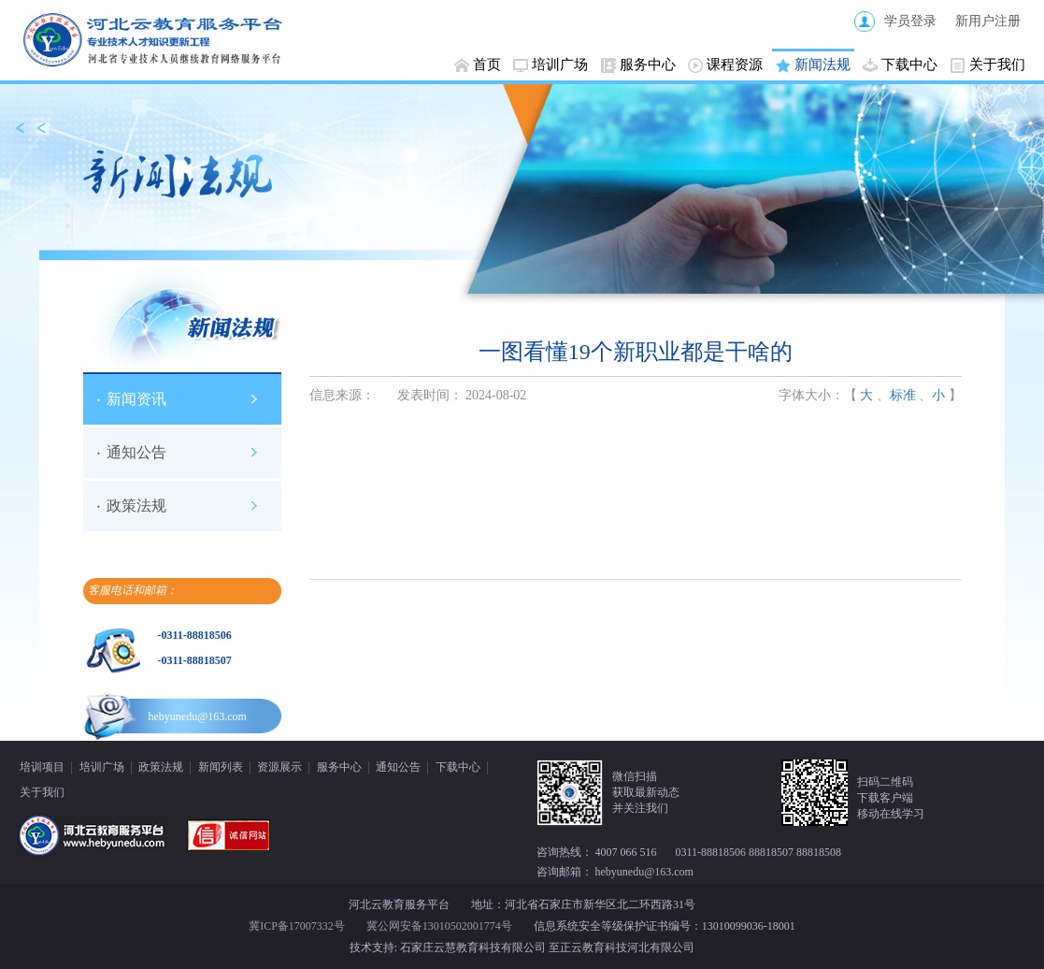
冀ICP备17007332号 (297, 926)
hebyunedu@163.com (198, 716)
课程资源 (735, 64)
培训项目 (42, 767)
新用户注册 (988, 21)
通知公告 (136, 452)
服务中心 (648, 64)
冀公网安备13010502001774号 (439, 926)
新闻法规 (822, 64)
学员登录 (910, 21)
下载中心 (909, 64)
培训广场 (560, 64)
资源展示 (279, 767)
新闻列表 (220, 767)
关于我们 (997, 64)
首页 (487, 64)
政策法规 (136, 505)
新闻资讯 (136, 399)
